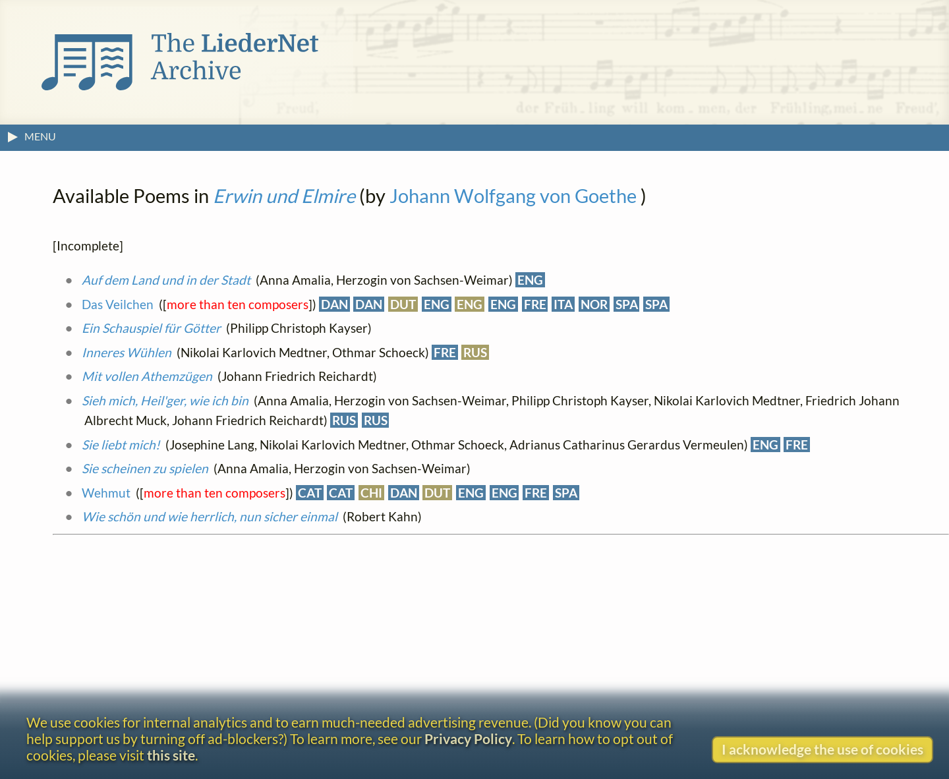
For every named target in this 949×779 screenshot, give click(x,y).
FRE (535, 304)
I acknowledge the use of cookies (822, 749)
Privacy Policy (468, 738)
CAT (310, 492)
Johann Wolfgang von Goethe (513, 196)
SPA (627, 304)
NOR (594, 304)
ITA (563, 304)
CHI (371, 492)
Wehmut (106, 492)
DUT (403, 304)
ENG (530, 279)
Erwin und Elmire (284, 196)
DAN (334, 304)
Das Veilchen (118, 304)
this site (171, 755)
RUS (475, 352)
